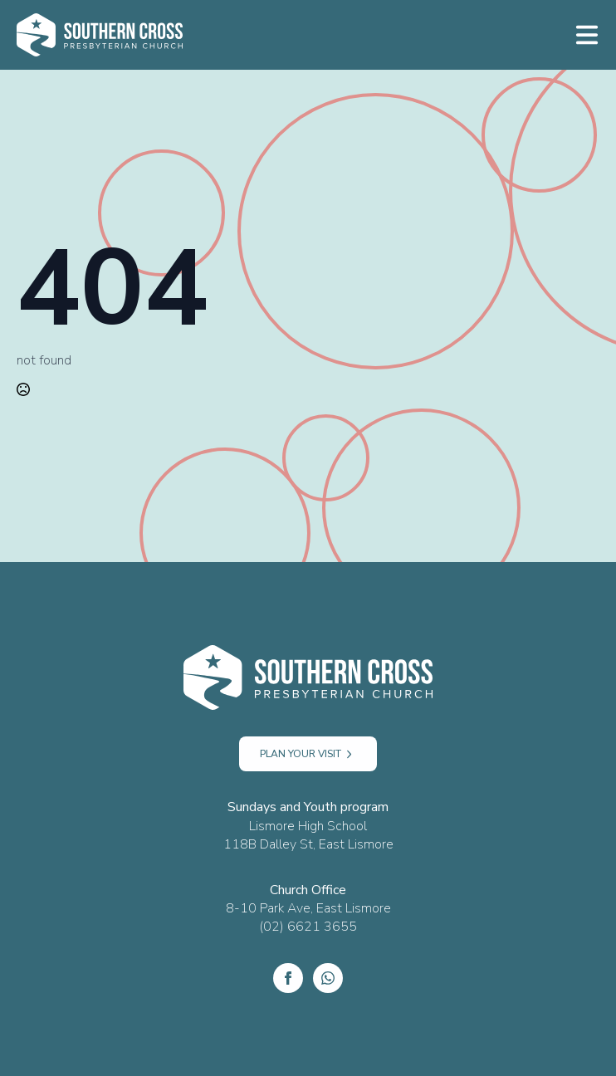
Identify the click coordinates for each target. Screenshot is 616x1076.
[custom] (328, 978)
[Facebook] (288, 978)
